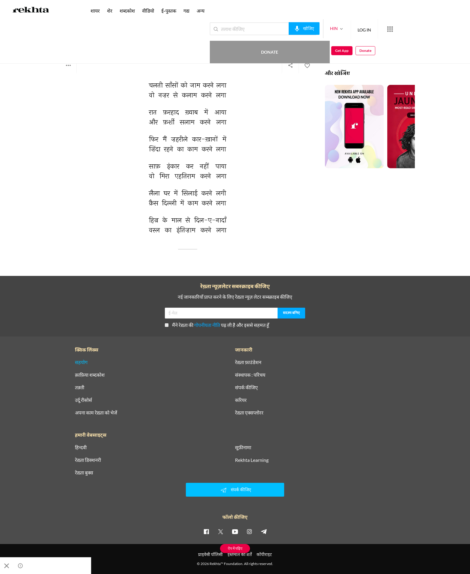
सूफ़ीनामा (243, 447)
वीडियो (148, 10)
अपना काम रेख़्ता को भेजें (96, 412)
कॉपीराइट (264, 554)
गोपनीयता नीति (207, 325)
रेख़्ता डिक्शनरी (88, 460)
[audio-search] (282, 28)
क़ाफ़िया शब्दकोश (90, 374)
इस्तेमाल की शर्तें (240, 554)
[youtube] (235, 531)
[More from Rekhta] (368, 29)
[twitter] (220, 531)
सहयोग (81, 362)
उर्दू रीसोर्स (83, 400)
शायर (95, 10)
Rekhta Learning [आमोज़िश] (252, 460)
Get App (431, 29)
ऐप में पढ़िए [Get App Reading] (235, 548)
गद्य (186, 10)
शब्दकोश (127, 10)
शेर (109, 10)
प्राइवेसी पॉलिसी (210, 554)
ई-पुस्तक (168, 10)
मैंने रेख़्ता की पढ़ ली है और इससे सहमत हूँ (217, 325)
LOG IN (342, 28)
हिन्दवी (81, 447)
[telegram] (264, 531)
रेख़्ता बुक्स (84, 472)
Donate (399, 28)
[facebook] (206, 531)
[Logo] (31, 11)
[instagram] (249, 531)
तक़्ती (79, 387)
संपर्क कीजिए (246, 387)
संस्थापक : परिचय (250, 374)
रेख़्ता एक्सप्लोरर (249, 412)
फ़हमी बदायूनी (70, 41)
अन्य (200, 10)
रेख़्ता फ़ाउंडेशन (248, 362)
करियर (241, 400)
